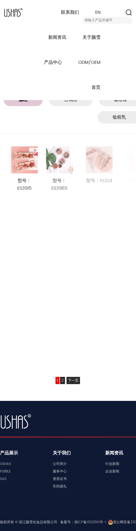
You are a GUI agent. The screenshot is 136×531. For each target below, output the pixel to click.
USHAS (5, 464)
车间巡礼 (60, 486)
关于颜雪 (91, 37)
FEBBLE (5, 471)
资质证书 (60, 479)
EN (97, 12)
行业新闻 (112, 464)
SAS (3, 479)
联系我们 (70, 12)
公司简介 (60, 464)
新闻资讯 (57, 37)
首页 (96, 87)
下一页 (73, 380)
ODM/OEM (89, 62)
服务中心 (60, 471)
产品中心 (53, 62)
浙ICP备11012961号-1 (90, 522)
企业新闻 (112, 471)
